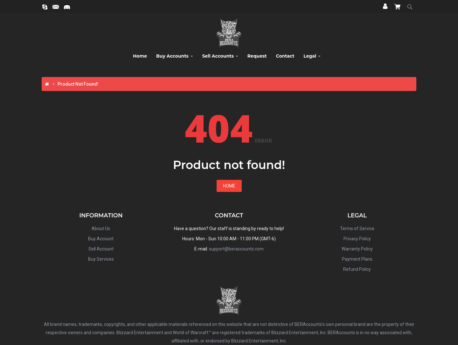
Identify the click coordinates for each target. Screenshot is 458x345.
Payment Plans (357, 259)
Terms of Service (357, 228)
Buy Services (101, 259)
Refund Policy (357, 269)
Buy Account (101, 238)
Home (229, 185)
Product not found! (78, 84)
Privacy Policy (357, 238)
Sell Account (101, 248)
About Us (101, 228)
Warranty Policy (357, 248)
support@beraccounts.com (236, 248)
